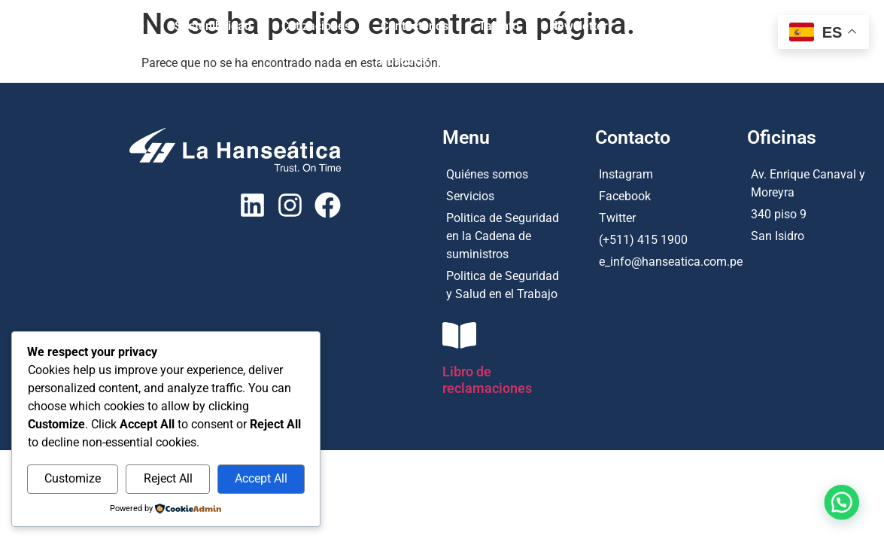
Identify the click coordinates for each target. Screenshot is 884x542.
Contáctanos (414, 26)
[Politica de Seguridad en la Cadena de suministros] (503, 234)
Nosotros (403, 60)
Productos (665, 26)
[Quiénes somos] (503, 173)
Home (128, 26)
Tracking (481, 60)
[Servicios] (503, 195)
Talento (498, 26)
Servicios (748, 26)
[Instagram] (670, 173)
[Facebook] (670, 195)
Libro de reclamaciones (487, 380)
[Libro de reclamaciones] (459, 335)
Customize (72, 478)
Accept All (261, 478)
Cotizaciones (316, 26)
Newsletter (578, 26)
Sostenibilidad (213, 26)
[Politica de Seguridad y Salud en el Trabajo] (503, 283)
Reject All (168, 478)
